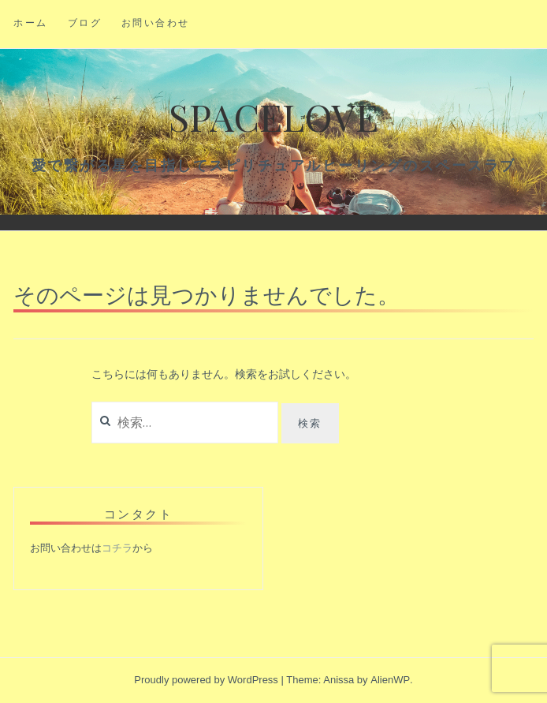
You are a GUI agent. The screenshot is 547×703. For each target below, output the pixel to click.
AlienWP (390, 680)
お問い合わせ (155, 22)
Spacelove (273, 116)
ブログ (85, 22)
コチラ (117, 548)
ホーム (30, 22)
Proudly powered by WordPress (206, 680)
